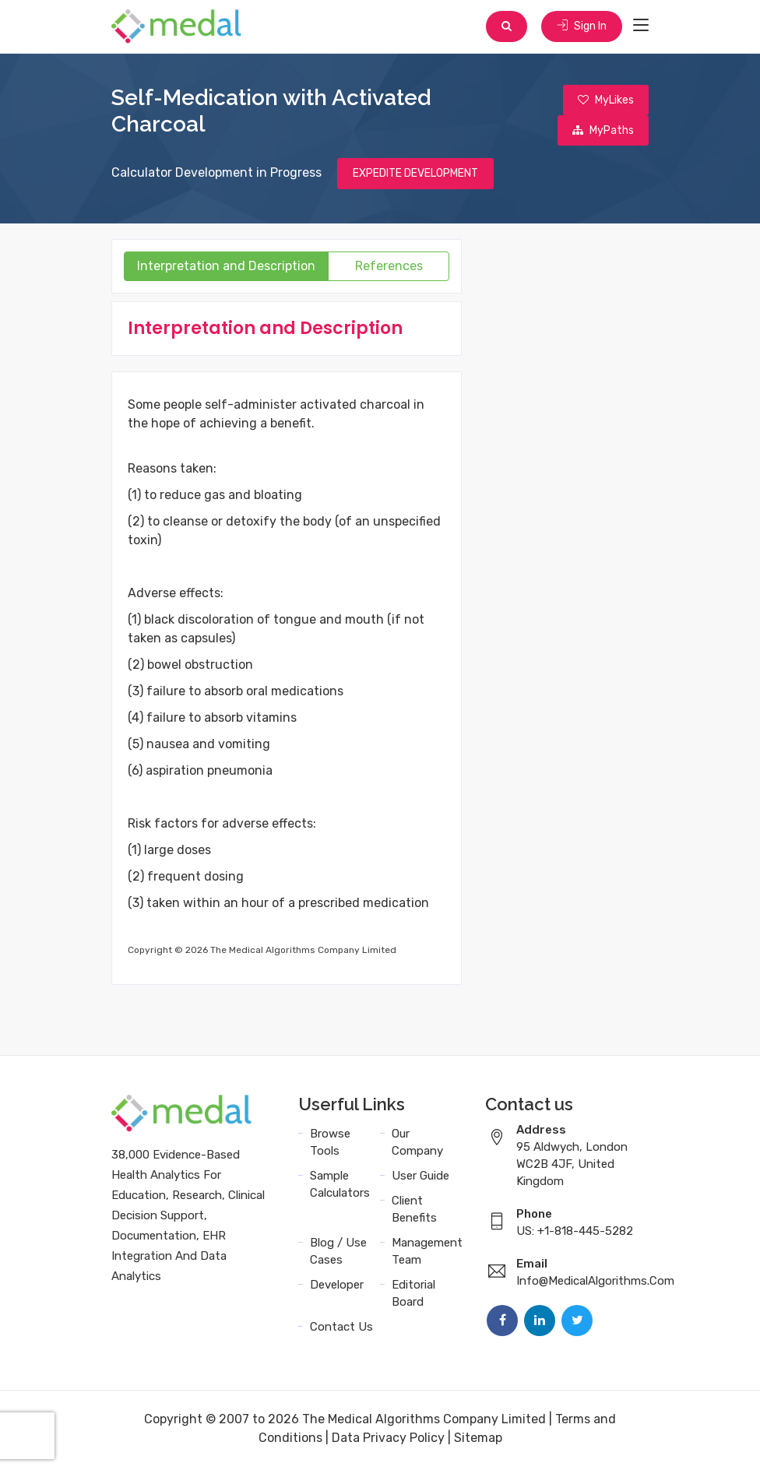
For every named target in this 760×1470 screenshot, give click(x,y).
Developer (337, 1288)
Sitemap (478, 1440)
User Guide (420, 1179)
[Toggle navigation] (641, 26)
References (389, 269)
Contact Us (341, 1330)
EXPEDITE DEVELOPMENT (415, 176)
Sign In (581, 26)
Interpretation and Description (226, 269)
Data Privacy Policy (388, 1440)
